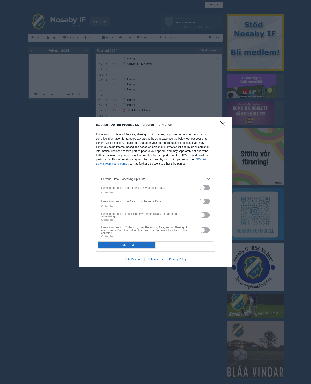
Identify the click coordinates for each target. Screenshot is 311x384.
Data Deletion (133, 259)
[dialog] (155, 192)
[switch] (205, 187)
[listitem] (155, 179)
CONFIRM (126, 245)
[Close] (224, 125)
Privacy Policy (177, 259)
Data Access (155, 259)
